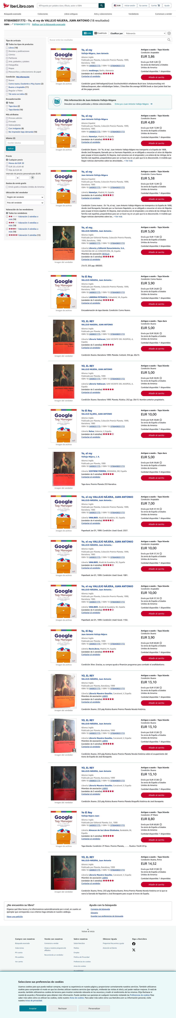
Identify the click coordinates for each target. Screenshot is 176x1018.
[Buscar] (102, 5)
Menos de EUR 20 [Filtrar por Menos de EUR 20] (15, 163)
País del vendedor (14, 203)
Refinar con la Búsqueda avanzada (48, 24)
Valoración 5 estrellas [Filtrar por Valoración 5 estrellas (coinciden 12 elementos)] (24, 235)
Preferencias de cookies (140, 995)
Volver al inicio (88, 931)
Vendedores (134, 14)
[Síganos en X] (133, 950)
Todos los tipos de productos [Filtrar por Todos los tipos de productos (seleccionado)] (20, 44)
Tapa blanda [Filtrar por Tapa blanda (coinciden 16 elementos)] (14, 109)
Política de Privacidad (81, 957)
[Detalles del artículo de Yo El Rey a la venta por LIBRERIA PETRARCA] (63, 292)
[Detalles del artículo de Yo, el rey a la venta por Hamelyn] (63, 131)
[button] (168, 39)
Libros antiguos (71, 14)
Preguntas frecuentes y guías (113, 943)
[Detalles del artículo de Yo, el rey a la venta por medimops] (63, 65)
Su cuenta (143, 5)
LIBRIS (105, 696)
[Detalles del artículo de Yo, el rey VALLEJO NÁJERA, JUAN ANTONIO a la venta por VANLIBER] (63, 512)
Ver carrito (19, 962)
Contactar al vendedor (90, 76)
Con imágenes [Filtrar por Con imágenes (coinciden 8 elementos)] (15, 128)
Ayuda (167, 5)
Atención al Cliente (110, 948)
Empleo (76, 952)
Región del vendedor (15, 197)
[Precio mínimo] (11, 178)
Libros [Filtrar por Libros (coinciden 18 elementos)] (12, 47)
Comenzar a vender (163, 14)
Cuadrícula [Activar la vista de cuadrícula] (100, 33)
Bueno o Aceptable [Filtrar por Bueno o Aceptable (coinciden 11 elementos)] (17, 87)
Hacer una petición (15, 916)
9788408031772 (22, 24)
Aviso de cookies (80, 966)
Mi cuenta (18, 952)
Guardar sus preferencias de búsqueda (107, 916)
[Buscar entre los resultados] (110, 40)
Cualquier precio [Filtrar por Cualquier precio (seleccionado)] (14, 160)
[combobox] (67, 5)
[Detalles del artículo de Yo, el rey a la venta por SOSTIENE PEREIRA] (63, 469)
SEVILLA (105, 254)
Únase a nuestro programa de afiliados (55, 949)
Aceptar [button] (33, 1008)
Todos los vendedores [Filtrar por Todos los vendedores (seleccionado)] (18, 213)
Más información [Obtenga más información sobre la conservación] (22, 77)
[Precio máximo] (24, 178)
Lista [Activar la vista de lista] (87, 33)
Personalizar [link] (94, 1008)
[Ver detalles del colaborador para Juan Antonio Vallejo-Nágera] (94, 53)
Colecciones (43, 14)
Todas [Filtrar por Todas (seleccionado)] (10, 102)
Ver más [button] (129, 160)
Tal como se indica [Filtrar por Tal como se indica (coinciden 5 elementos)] (16, 94)
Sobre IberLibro (79, 943)
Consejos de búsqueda (100, 909)
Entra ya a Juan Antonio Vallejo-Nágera (134, 104)
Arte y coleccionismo (103, 14)
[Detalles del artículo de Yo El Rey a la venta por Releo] (63, 426)
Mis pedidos (19, 957)
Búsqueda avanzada (12, 14)
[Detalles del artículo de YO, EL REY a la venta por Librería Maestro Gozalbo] (63, 691)
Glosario (94, 912)
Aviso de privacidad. (33, 1000)
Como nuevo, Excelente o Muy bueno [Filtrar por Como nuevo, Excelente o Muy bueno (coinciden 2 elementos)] (24, 84)
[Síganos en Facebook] (133, 944)
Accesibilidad (78, 971)
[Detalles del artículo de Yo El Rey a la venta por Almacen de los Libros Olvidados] (63, 827)
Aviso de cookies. (77, 998)
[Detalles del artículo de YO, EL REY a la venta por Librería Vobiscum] (63, 337)
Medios (76, 948)
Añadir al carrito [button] (156, 77)
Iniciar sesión (130, 5)
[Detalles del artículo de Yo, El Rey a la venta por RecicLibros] (63, 646)
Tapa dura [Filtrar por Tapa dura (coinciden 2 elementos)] (13, 106)
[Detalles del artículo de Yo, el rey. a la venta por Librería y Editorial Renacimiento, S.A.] (63, 243)
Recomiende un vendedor (53, 955)
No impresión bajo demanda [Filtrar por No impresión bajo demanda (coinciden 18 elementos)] (21, 132)
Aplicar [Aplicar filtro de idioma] (11, 148)
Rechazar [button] (62, 1008)
